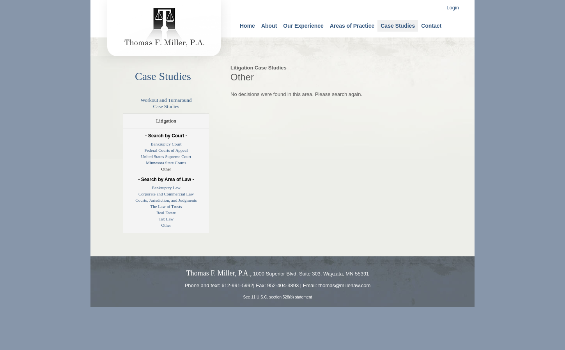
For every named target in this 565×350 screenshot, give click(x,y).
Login (452, 8)
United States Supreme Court (166, 156)
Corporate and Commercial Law (166, 194)
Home (247, 26)
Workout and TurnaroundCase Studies (165, 103)
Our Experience (303, 26)
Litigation (166, 121)
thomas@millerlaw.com (344, 285)
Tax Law (166, 219)
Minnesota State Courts (166, 162)
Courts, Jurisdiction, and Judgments (166, 200)
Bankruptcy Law (166, 187)
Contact (431, 26)
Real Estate (166, 212)
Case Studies (398, 26)
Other (166, 169)
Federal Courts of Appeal (166, 150)
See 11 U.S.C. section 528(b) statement (277, 297)
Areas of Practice (352, 26)
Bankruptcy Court (166, 144)
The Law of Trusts (166, 206)
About (269, 26)
